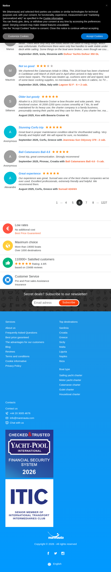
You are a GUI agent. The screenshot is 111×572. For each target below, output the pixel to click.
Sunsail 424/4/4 (67, 189)
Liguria (63, 351)
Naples (63, 356)
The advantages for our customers (24, 342)
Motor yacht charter (70, 380)
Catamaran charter (69, 384)
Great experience (30, 173)
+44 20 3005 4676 (17, 413)
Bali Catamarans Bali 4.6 (34, 152)
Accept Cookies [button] (94, 36)
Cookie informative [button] (53, 18)
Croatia (63, 332)
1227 (104, 202)
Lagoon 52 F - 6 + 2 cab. (73, 84)
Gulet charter (66, 389)
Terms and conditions (17, 356)
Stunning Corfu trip (31, 127)
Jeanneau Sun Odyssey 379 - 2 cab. (84, 139)
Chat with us (14, 422)
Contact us (11, 408)
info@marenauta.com (19, 418)
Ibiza (62, 361)
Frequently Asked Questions (21, 332)
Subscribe (68, 302)
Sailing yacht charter (70, 375)
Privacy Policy (13, 365)
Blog (8, 346)
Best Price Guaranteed (28, 233)
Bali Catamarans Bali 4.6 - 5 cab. (84, 161)
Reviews (10, 351)
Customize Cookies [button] (18, 36)
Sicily (62, 342)
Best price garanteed (17, 337)
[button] (106, 5)
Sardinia (64, 327)
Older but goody (29, 96)
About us (10, 327)
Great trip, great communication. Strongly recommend (49, 156)
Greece (63, 337)
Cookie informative (15, 361)
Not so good (26, 66)
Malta (62, 346)
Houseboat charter (69, 394)
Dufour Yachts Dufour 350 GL (81, 54)
